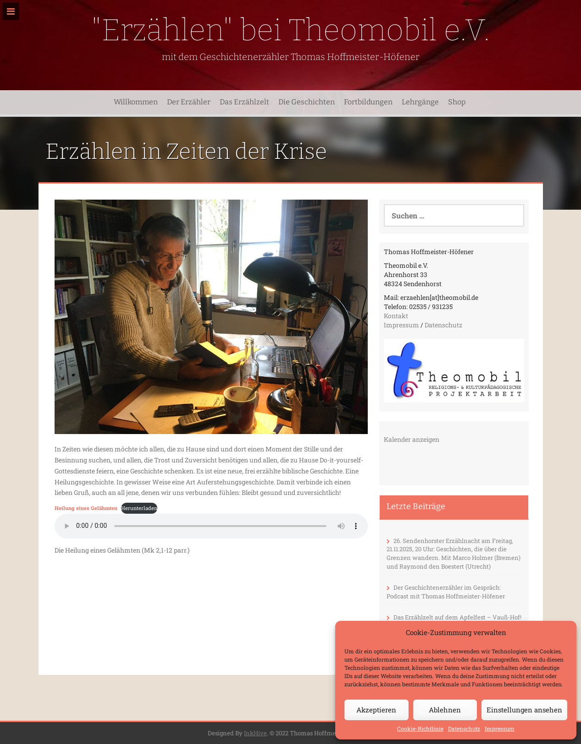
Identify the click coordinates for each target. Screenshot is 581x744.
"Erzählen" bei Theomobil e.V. (290, 30)
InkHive (255, 733)
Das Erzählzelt (244, 102)
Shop (457, 102)
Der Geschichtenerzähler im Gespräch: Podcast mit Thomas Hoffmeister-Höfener (446, 591)
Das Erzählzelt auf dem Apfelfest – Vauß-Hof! (457, 617)
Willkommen (136, 102)
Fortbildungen (368, 102)
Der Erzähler (188, 102)
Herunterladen (139, 508)
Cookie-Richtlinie (420, 728)
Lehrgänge (420, 102)
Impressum (500, 728)
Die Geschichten (306, 102)
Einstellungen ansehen (524, 709)
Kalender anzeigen (411, 439)
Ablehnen (445, 709)
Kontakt (396, 315)
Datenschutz (464, 728)
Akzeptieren (376, 709)
